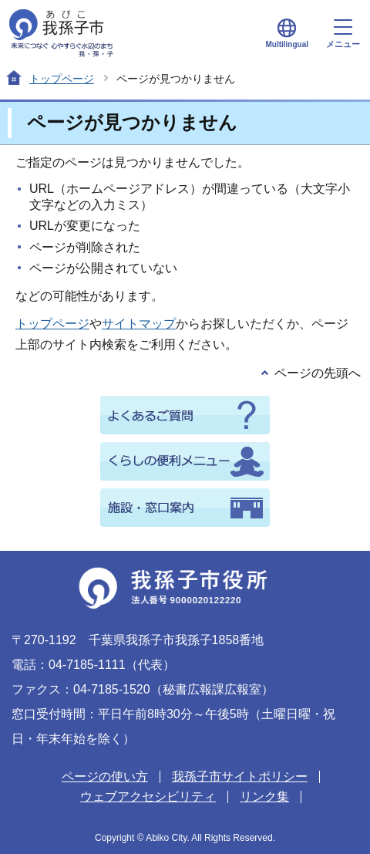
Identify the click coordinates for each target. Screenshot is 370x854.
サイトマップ (139, 323)
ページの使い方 (105, 776)
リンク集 (264, 796)
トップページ (61, 79)
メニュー (343, 34)
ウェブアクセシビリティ (148, 796)
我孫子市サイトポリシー (240, 776)
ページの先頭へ (317, 373)
